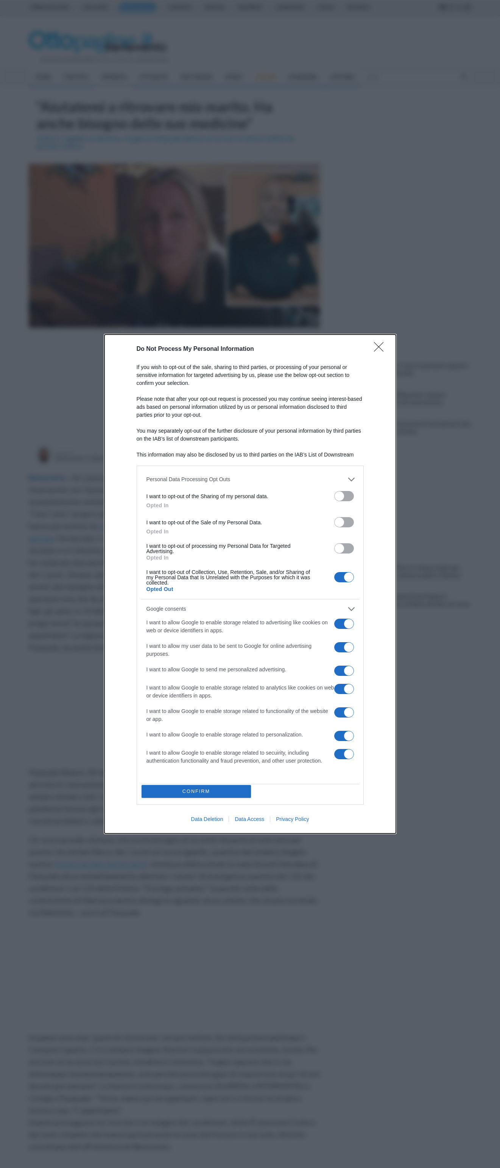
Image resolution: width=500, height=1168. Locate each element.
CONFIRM (198, 791)
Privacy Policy (292, 821)
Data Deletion (207, 821)
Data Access (249, 821)
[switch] (344, 494)
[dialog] (250, 584)
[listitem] (250, 478)
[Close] (381, 348)
